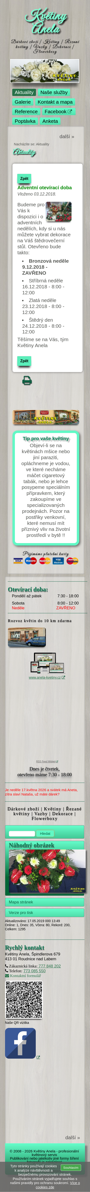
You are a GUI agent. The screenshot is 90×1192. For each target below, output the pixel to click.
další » (67, 136)
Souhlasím (70, 1167)
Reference (26, 111)
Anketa (50, 121)
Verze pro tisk (21, 912)
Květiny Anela (45, 23)
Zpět (24, 179)
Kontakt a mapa (55, 102)
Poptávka (25, 121)
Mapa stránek (21, 902)
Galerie (23, 102)
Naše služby (54, 92)
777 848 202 (49, 966)
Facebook (55, 111)
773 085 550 (35, 971)
